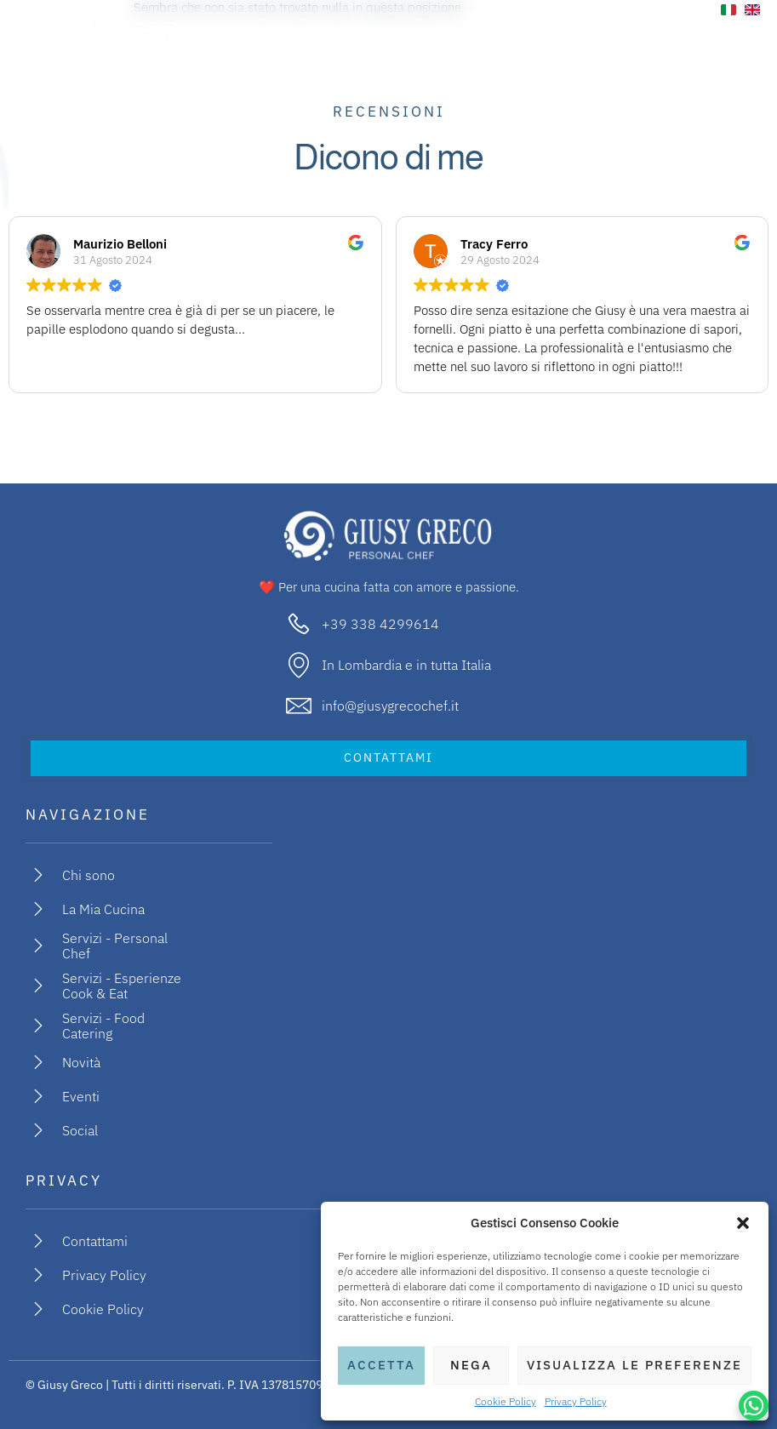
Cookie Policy (505, 1401)
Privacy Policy (576, 1401)
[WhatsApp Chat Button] (753, 1405)
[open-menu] (736, 36)
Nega (471, 1365)
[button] (742, 1223)
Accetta (381, 1365)
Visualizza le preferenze (634, 1365)
